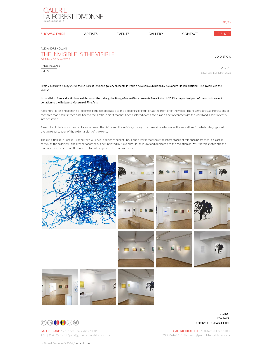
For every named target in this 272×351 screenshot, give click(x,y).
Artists (90, 34)
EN (229, 22)
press (45, 71)
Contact (190, 34)
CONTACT (223, 318)
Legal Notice (82, 343)
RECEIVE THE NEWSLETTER (212, 323)
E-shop (223, 34)
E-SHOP (224, 313)
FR (224, 22)
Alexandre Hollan (54, 48)
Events (123, 34)
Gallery (156, 34)
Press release (50, 65)
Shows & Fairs (53, 34)
